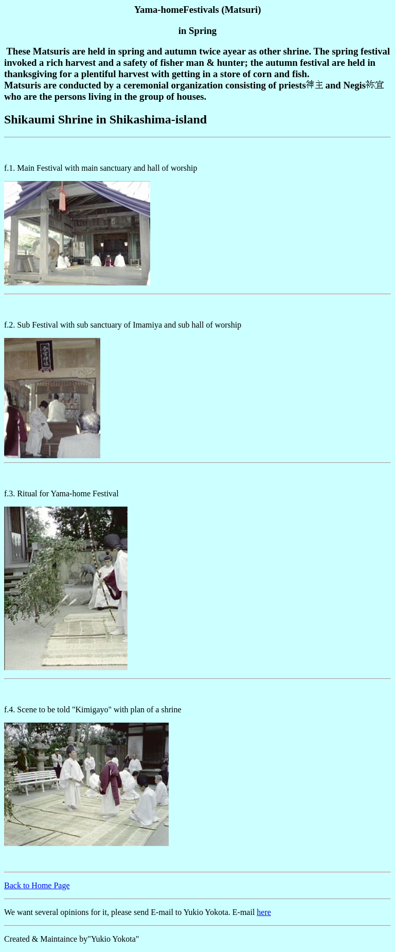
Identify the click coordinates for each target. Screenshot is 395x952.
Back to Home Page (37, 885)
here (264, 912)
